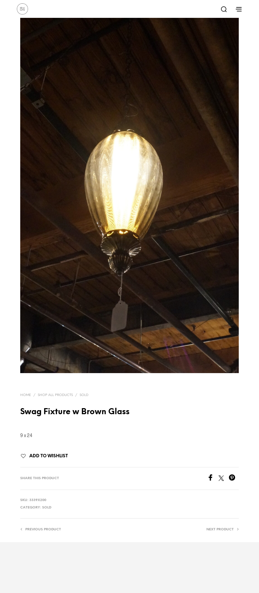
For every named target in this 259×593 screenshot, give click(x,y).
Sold (84, 395)
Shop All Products (55, 395)
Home (25, 395)
